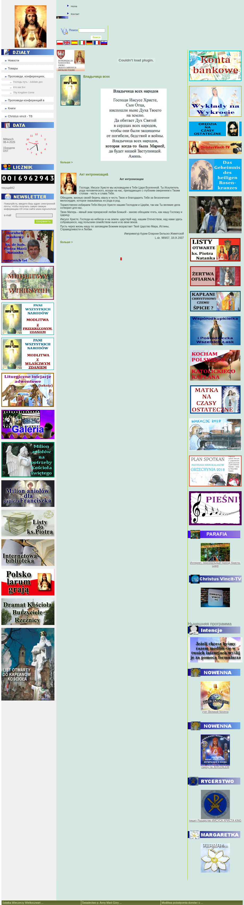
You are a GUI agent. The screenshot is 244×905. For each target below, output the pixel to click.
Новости (13, 60)
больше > (66, 162)
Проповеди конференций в (26, 100)
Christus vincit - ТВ (20, 116)
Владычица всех (96, 76)
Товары (13, 68)
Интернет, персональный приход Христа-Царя (215, 564)
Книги (12, 108)
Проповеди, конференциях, (26, 76)
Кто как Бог (19, 87)
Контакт (75, 14)
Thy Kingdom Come (24, 92)
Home (74, 6)
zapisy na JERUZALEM (215, 767)
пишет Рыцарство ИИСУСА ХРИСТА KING (215, 820)
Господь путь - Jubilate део (28, 82)
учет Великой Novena (215, 711)
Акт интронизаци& (94, 174)
